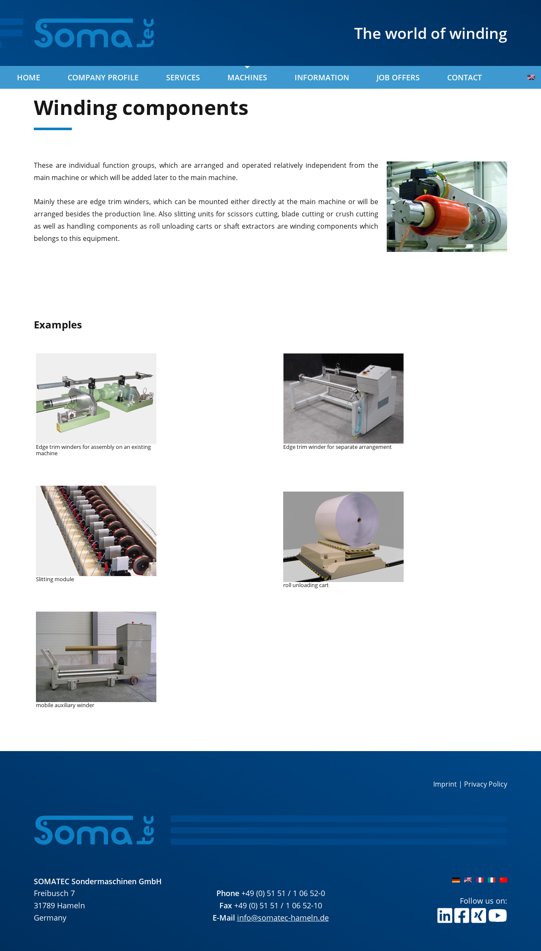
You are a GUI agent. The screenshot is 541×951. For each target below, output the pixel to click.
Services (183, 77)
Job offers (398, 77)
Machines (247, 77)
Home (28, 77)
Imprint (445, 784)
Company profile (103, 77)
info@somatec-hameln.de (283, 918)
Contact (464, 77)
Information (322, 77)
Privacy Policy (485, 784)
